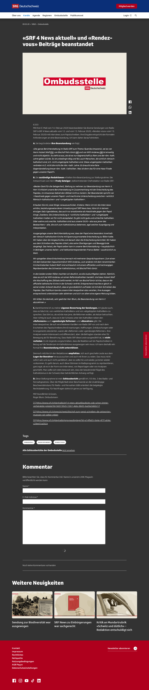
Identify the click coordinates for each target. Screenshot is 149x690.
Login (127, 15)
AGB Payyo (17, 664)
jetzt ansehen (68, 450)
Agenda (36, 15)
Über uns (16, 15)
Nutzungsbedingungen (23, 661)
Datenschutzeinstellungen (24, 668)
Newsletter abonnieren (122, 648)
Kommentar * (29, 508)
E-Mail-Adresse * (30, 497)
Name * (26, 486)
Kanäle (26, 15)
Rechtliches (17, 655)
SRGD (34, 24)
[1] (34, 403)
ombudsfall (28, 442)
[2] (34, 411)
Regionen (47, 15)
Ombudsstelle (61, 15)
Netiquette (17, 658)
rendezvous (60, 442)
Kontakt (16, 648)
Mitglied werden (126, 6)
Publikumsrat (76, 15)
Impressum (17, 651)
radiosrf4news (44, 442)
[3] (34, 420)
